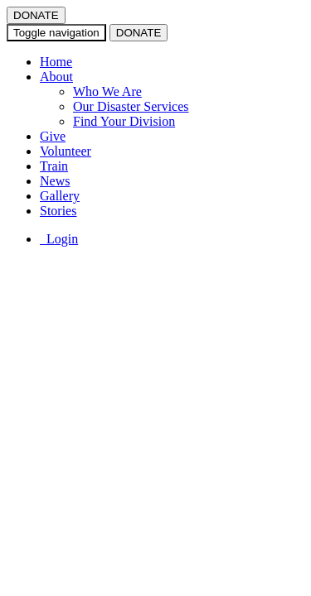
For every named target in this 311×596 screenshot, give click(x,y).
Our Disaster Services (131, 106)
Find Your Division (124, 121)
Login (59, 239)
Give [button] (53, 136)
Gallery (60, 196)
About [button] (56, 77)
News (55, 181)
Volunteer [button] (65, 151)
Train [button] (54, 166)
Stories (58, 211)
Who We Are (107, 91)
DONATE (36, 15)
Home (56, 62)
